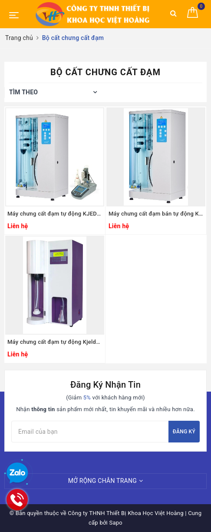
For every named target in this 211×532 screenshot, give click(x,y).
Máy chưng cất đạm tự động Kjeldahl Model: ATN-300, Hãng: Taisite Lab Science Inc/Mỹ (54, 342)
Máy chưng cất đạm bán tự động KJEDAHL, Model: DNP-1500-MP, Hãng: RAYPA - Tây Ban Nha (156, 213)
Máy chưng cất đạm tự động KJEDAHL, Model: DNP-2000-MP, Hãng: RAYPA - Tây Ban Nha (54, 213)
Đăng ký (184, 432)
